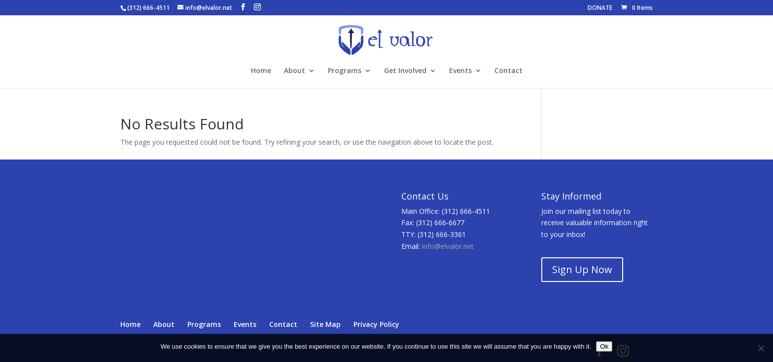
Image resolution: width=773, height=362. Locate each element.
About (294, 71)
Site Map (325, 324)
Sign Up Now (582, 269)
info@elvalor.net (448, 246)
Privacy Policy (376, 324)
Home (261, 71)
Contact (508, 71)
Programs (344, 71)
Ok (604, 346)
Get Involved (405, 71)
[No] (761, 348)
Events (460, 71)
